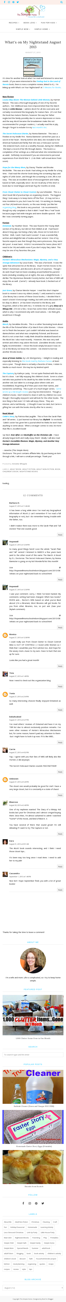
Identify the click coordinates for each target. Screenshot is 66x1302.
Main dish (8, 1238)
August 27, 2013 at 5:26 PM (19, 782)
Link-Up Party (32, 1232)
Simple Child (9, 1243)
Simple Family (35, 1243)
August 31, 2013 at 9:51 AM (19, 844)
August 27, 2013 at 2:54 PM (19, 697)
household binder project (46, 1259)
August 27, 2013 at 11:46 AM (19, 506)
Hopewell (13, 541)
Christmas (35, 1222)
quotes (42, 1264)
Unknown (13, 778)
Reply (60, 535)
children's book (11, 471)
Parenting (36, 1238)
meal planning (18, 1264)
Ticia (11, 673)
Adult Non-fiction (45, 469)
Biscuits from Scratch (34, 1186)
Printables (54, 1238)
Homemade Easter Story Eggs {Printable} (34, 1146)
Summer (35, 1248)
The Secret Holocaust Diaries (15, 133)
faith (31, 1259)
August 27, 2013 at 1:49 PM (19, 676)
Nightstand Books (29, 471)
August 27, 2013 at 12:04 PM (19, 545)
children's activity (54, 1253)
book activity (39, 1253)
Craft (55, 1222)
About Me (7, 1222)
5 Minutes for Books (52, 87)
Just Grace (7, 290)
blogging (20, 1253)
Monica (12, 634)
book (57, 469)
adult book (15, 469)
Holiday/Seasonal (17, 1227)
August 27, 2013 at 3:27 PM (19, 720)
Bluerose (13, 802)
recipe (51, 1264)
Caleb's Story (8, 416)
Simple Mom (9, 1248)
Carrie (12, 749)
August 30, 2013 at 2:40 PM (19, 805)
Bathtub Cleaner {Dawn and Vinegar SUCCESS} (34, 1106)
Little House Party (48, 1232)
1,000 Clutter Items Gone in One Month (33, 1038)
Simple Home (49, 1243)
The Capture (8, 373)
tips (30, 1269)
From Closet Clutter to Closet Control (19, 192)
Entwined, (7, 225)
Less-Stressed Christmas (14, 1232)
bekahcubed (15, 716)
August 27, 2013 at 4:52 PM (19, 752)
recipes (7, 1269)
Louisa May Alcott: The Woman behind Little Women (26, 99)
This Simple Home (26, 1299)
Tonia (12, 693)
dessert (23, 1259)
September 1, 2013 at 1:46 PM (20, 877)
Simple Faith (21, 1243)
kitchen (7, 1264)
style (24, 1269)
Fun (5, 1227)
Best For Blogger (47, 1299)
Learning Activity (47, 1227)
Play (45, 1238)
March (5, 324)
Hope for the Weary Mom (14, 167)
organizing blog (9, 207)
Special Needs (22, 1248)
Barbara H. (14, 503)
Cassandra (14, 873)
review (16, 1269)
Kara (11, 841)
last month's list (39, 127)
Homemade (32, 1227)
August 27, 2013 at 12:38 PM (19, 637)
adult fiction (28, 469)
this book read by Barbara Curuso (37, 361)
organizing (32, 1264)
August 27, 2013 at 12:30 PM (19, 590)
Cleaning (46, 1222)
